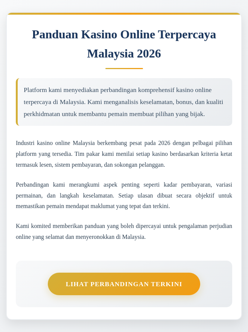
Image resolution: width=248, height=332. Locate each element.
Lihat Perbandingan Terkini (124, 284)
